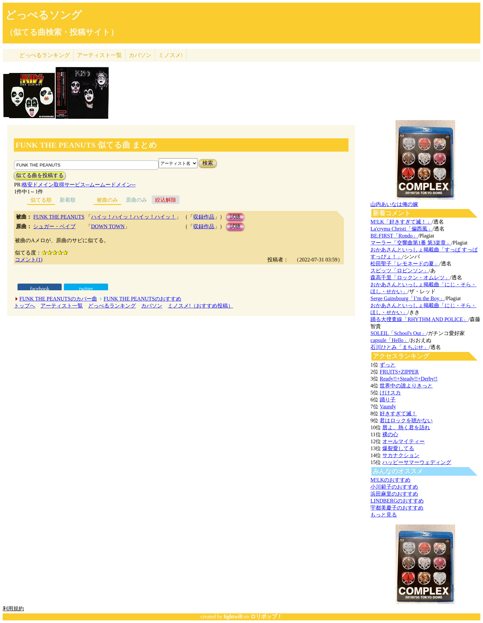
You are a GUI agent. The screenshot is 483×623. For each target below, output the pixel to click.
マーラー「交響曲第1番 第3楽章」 (410, 242)
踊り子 (388, 399)
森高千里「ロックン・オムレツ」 (410, 277)
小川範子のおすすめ (394, 487)
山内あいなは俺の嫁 (394, 204)
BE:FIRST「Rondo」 (394, 236)
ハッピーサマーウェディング (416, 462)
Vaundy (388, 406)
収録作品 (203, 217)
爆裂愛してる (398, 448)
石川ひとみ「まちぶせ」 (399, 347)
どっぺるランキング (112, 306)
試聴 (235, 217)
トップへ (24, 306)
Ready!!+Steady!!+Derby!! (408, 378)
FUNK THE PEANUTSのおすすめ (142, 299)
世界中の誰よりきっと (406, 385)
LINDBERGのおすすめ (397, 501)
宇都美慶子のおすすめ (396, 508)
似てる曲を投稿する (40, 175)
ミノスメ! (170, 55)
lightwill (233, 616)
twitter (86, 289)
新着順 (68, 200)
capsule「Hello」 (389, 340)
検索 (207, 163)
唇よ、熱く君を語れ (406, 427)
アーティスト (99, 55)
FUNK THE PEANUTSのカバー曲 (58, 299)
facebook (40, 289)
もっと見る (383, 515)
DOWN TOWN (108, 226)
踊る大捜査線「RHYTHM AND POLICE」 (419, 319)
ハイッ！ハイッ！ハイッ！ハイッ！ (133, 217)
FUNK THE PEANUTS (58, 217)
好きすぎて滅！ (398, 413)
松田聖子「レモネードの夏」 (404, 263)
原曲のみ (136, 200)
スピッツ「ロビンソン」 (399, 270)
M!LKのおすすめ (390, 480)
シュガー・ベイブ (54, 226)
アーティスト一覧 (61, 306)
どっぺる (44, 55)
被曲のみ (107, 200)
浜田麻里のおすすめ (394, 494)
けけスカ (390, 392)
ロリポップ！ (266, 616)
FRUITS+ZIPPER (399, 372)
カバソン (140, 55)
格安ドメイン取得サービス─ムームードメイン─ (78, 184)
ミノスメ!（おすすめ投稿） (200, 306)
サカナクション (400, 455)
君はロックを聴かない (406, 420)
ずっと (388, 365)
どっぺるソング (43, 15)
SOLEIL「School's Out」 (398, 333)
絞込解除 (165, 200)
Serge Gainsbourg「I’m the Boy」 (407, 298)
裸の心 (390, 434)
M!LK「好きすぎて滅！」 (401, 222)
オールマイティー (403, 441)
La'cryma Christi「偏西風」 (401, 229)
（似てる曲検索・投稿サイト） (61, 32)
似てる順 (41, 200)
